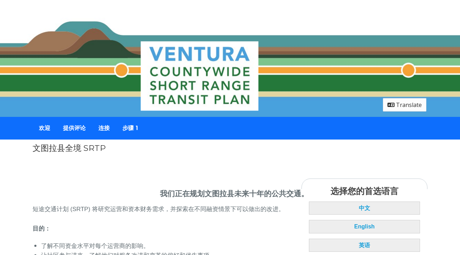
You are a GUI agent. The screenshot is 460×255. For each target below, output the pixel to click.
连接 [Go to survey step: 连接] (104, 128)
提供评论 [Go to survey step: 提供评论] (74, 128)
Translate (404, 105)
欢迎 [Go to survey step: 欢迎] (44, 128)
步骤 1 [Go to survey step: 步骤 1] (130, 128)
